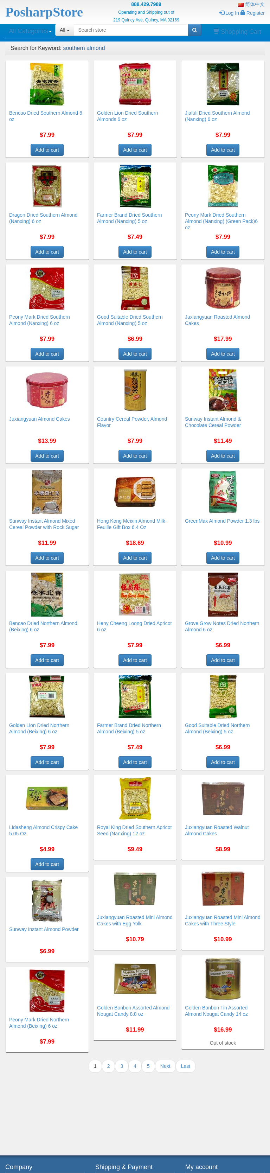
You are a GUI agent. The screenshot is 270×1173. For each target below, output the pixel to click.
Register (252, 13)
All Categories (30, 30)
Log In (229, 13)
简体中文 (251, 4)
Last (185, 1066)
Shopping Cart (237, 31)
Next (165, 1066)
